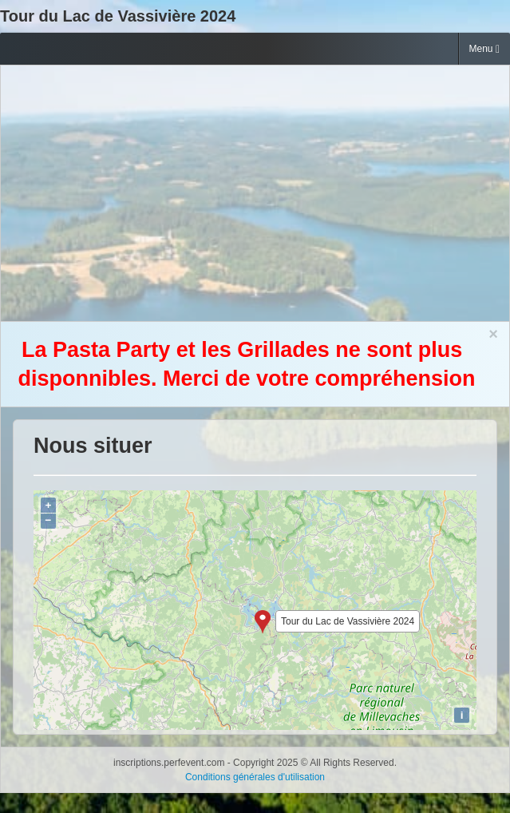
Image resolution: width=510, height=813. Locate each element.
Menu (484, 49)
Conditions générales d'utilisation (255, 777)
